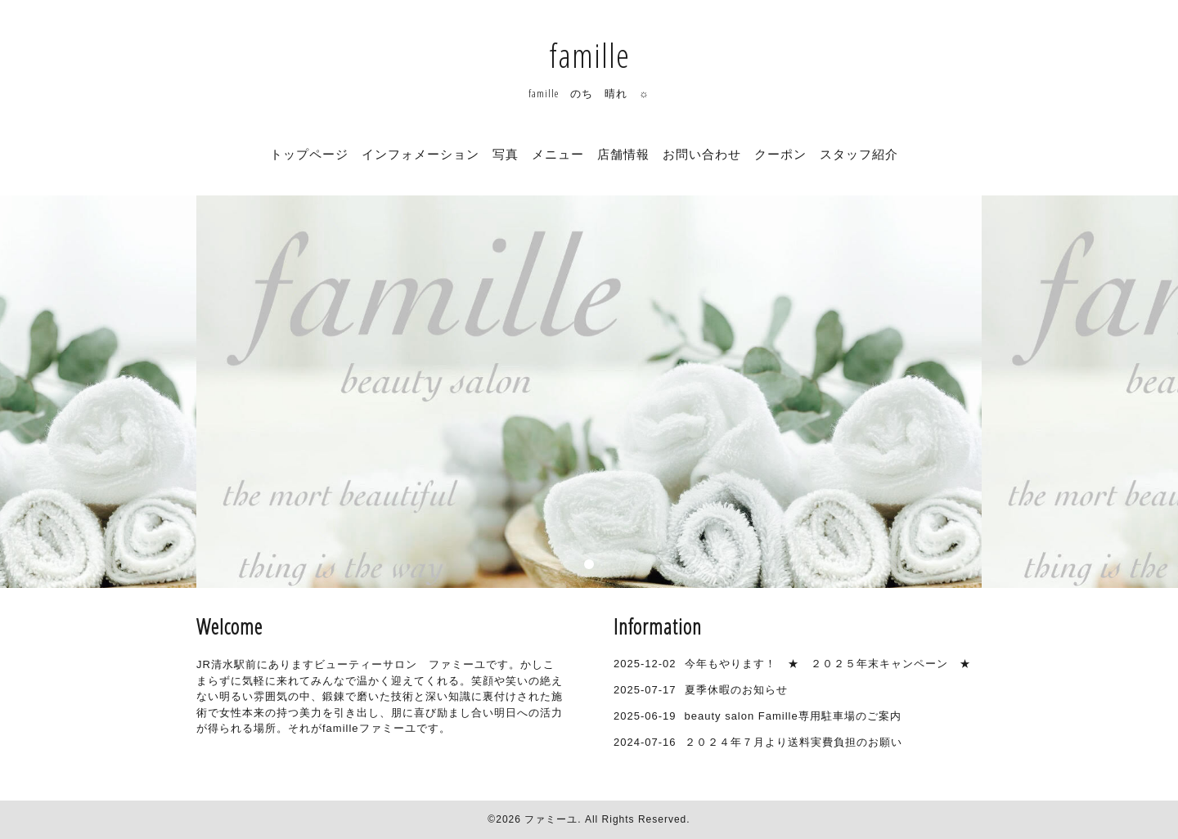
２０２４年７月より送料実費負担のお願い (793, 742)
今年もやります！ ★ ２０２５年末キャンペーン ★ (828, 663)
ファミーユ (551, 819)
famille (589, 55)
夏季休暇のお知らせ (736, 690)
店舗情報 (623, 154)
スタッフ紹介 (859, 154)
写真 (505, 154)
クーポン (780, 154)
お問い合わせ (702, 154)
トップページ (309, 154)
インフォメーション (420, 154)
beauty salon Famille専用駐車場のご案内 (793, 716)
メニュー (558, 154)
